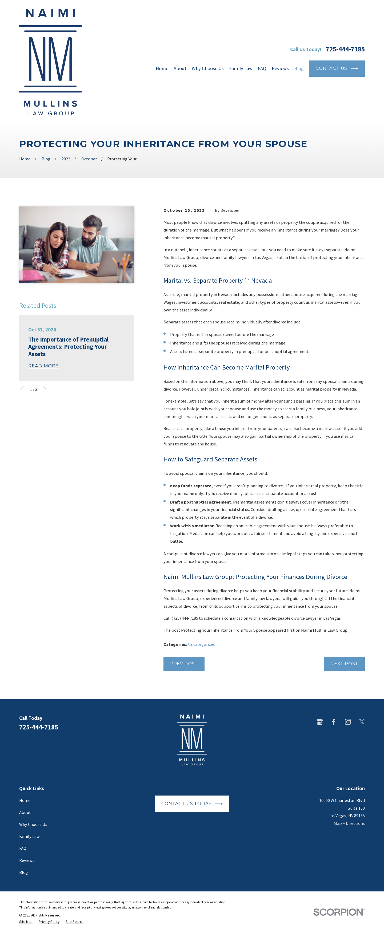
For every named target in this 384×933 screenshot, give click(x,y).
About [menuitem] (180, 68)
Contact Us (337, 68)
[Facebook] (334, 722)
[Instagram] (348, 722)
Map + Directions (349, 823)
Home (24, 800)
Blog (23, 872)
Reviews (26, 860)
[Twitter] (362, 722)
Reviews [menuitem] (280, 68)
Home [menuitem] (162, 68)
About (25, 812)
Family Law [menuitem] (241, 68)
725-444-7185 (345, 49)
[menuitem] (26, 922)
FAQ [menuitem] (262, 68)
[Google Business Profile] (320, 722)
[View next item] (45, 389)
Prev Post (184, 663)
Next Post (344, 663)
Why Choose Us (33, 824)
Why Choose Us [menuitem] (208, 68)
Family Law (29, 836)
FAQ (22, 848)
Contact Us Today (191, 804)
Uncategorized (201, 644)
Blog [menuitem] (299, 68)
